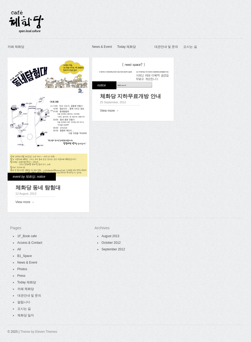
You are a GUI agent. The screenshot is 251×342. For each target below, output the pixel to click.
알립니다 (23, 302)
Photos (22, 269)
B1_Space (24, 256)
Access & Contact (29, 243)
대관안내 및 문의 (166, 47)
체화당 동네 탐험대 (38, 187)
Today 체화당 (126, 47)
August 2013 (110, 236)
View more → (25, 202)
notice (41, 177)
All (19, 249)
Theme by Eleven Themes (38, 332)
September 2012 (113, 249)
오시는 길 (190, 47)
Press (21, 276)
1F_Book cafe (27, 236)
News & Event (102, 47)
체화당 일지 (25, 315)
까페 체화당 (16, 47)
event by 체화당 (24, 177)
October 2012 (111, 243)
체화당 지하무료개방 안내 (130, 96)
